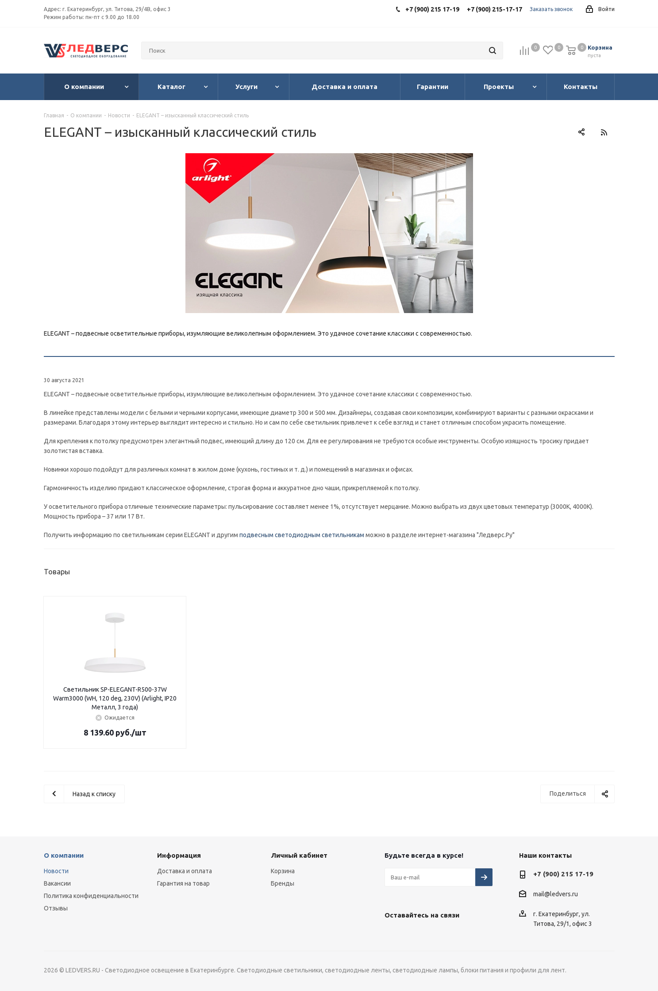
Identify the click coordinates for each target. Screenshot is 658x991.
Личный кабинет (299, 855)
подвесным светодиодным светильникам (301, 534)
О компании (64, 855)
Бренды (282, 883)
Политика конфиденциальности (91, 895)
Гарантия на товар (183, 883)
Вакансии (57, 883)
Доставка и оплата (184, 871)
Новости (56, 871)
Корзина (283, 871)
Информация (179, 855)
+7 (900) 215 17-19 (563, 874)
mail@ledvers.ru (555, 894)
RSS (604, 132)
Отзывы (56, 908)
